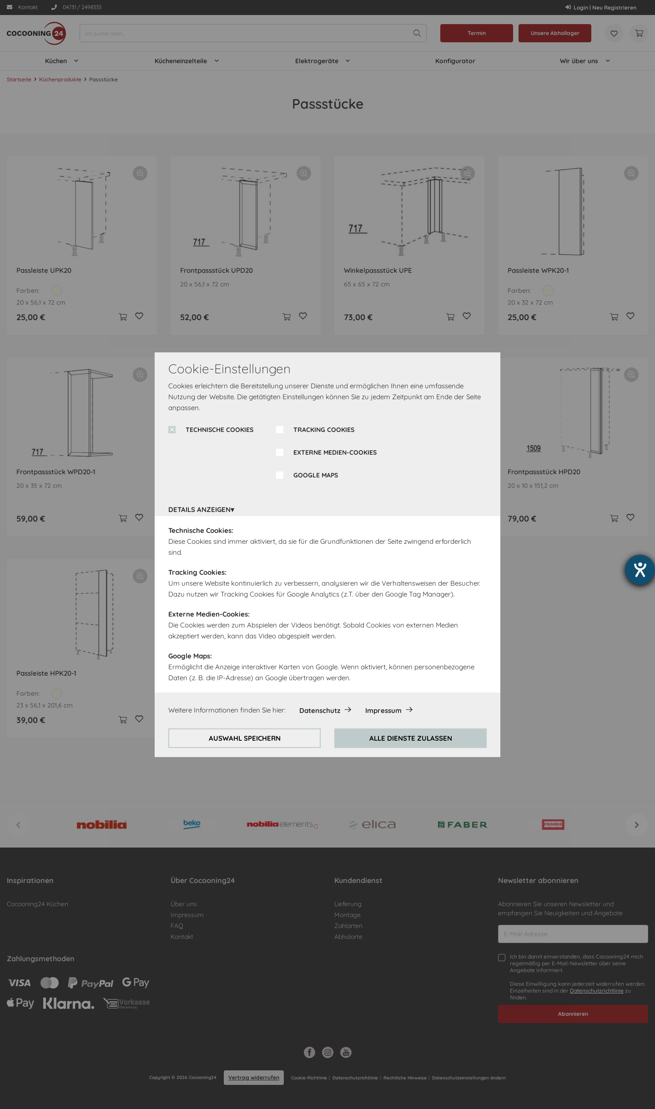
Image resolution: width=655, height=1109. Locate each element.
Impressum (383, 710)
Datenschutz (319, 710)
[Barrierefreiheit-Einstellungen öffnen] (640, 570)
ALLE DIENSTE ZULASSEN (410, 738)
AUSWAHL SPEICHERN (245, 738)
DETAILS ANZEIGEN (199, 509)
